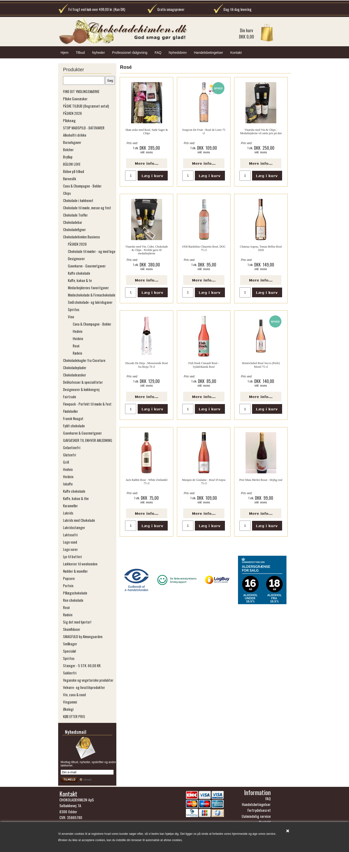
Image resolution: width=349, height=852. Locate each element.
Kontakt (236, 53)
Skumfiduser (71, 629)
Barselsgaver (72, 142)
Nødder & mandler (75, 571)
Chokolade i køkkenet (78, 200)
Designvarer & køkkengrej (81, 389)
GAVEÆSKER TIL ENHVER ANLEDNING (87, 440)
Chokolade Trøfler (75, 215)
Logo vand (70, 542)
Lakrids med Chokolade (79, 520)
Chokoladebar (72, 222)
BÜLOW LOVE (71, 164)
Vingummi (70, 701)
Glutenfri (69, 454)
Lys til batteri (72, 556)
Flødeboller (70, 411)
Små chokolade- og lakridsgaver (90, 302)
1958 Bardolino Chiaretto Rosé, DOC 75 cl (204, 248)
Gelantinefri (71, 447)
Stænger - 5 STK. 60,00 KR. (82, 665)
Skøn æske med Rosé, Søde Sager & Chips (146, 131)
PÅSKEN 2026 (72, 113)
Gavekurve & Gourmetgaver (82, 433)
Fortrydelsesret (259, 810)
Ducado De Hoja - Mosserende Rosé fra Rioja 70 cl (146, 364)
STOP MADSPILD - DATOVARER (83, 127)
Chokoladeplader (74, 367)
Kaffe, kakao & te (80, 280)
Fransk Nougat (73, 418)
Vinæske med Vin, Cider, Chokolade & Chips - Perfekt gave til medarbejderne (146, 250)
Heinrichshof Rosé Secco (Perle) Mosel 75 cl (261, 364)
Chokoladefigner (74, 229)
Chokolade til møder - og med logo (91, 251)
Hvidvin (78, 338)
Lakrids (68, 513)
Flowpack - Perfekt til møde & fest (87, 403)
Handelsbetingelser (208, 53)
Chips (67, 193)
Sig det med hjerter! (77, 622)
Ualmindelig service (256, 816)
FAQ (158, 53)
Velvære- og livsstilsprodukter (84, 687)
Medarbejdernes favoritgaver (88, 287)
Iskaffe (68, 483)
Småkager (70, 643)
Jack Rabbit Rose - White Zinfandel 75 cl (146, 481)
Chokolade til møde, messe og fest (87, 207)
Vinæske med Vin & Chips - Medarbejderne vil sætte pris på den (261, 131)
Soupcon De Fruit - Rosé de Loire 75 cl (203, 131)
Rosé (76, 345)
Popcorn (69, 578)
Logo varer (70, 549)
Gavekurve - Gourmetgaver (87, 265)
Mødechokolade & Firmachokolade (91, 294)
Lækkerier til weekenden (80, 563)
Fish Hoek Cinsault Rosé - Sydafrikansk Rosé (203, 364)
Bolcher (68, 149)
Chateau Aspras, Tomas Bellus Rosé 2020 (261, 248)
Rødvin (77, 353)
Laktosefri (70, 534)
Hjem (65, 53)
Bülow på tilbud (73, 171)
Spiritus (73, 309)
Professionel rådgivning (130, 53)
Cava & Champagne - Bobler (82, 185)
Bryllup (67, 156)
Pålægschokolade (75, 592)
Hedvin (77, 331)
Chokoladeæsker (74, 374)
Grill (66, 462)
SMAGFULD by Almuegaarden (83, 636)
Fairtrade (69, 396)
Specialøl (69, 651)
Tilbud (80, 53)
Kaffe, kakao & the (76, 498)
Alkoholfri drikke (74, 135)
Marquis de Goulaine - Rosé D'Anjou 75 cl (203, 481)
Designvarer (76, 258)
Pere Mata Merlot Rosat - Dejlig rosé (260, 480)
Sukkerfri (70, 672)
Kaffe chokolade (79, 273)
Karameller (70, 505)
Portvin (68, 585)
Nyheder (98, 53)
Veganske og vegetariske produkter (88, 680)
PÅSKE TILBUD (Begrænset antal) (86, 106)
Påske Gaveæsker (75, 98)
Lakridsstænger (74, 527)
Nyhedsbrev (178, 53)
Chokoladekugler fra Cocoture (84, 360)
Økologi (68, 709)
